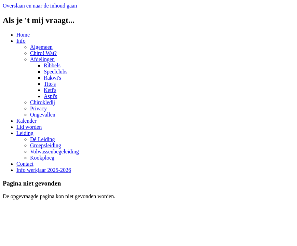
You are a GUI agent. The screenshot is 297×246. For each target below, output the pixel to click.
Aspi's (50, 96)
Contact (24, 164)
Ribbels (52, 65)
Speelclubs (55, 71)
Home (23, 35)
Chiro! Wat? (43, 53)
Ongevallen (42, 115)
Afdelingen (42, 59)
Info (21, 41)
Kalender (26, 121)
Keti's (50, 90)
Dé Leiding (42, 139)
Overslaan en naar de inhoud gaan (40, 6)
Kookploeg (42, 158)
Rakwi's (52, 78)
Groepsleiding (45, 145)
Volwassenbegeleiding (54, 151)
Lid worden (29, 127)
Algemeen (41, 47)
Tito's (50, 84)
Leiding (24, 133)
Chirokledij (42, 102)
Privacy (38, 108)
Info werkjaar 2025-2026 (43, 170)
